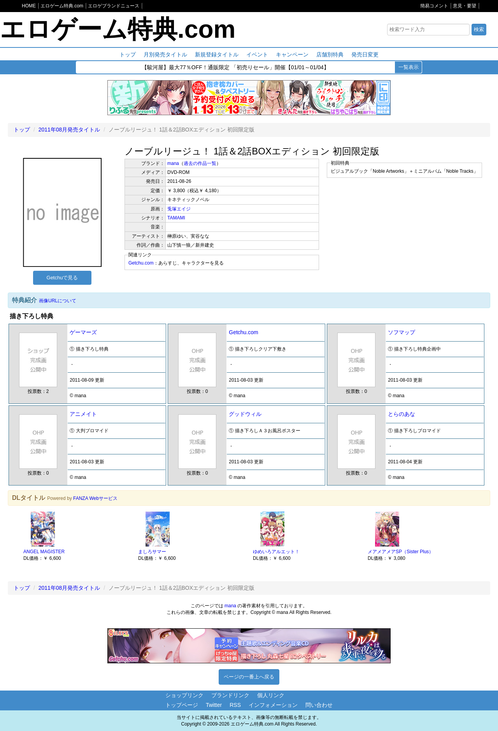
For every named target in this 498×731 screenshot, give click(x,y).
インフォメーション (273, 705)
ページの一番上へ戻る (249, 677)
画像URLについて (57, 300)
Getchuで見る (62, 277)
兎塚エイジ (179, 209)
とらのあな (401, 414)
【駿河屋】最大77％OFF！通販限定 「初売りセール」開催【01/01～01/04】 (235, 68)
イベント (257, 54)
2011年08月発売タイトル (69, 129)
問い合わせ (319, 705)
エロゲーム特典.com (117, 29)
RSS (235, 705)
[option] (76, 536)
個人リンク (270, 695)
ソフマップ (401, 332)
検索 (479, 29)
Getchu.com (141, 263)
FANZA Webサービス (95, 498)
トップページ (181, 705)
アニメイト (83, 414)
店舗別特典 (330, 54)
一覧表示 (408, 67)
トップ (127, 54)
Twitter (214, 705)
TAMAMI (176, 218)
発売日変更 (365, 54)
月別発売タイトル (165, 54)
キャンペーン (292, 54)
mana (173, 163)
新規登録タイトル (216, 54)
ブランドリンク (230, 695)
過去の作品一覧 (200, 163)
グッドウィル (245, 414)
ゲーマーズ (83, 332)
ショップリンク (184, 695)
